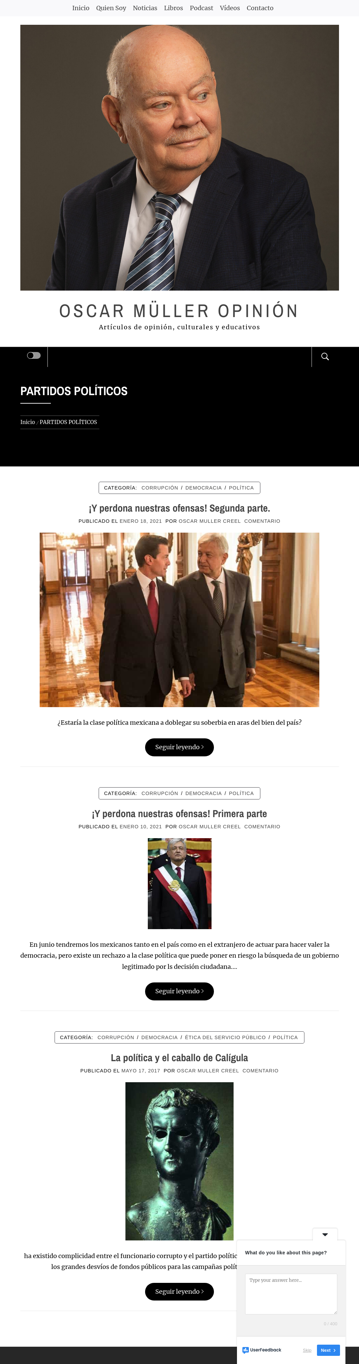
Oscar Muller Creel (210, 521)
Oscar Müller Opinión (179, 310)
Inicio (80, 8)
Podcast (201, 8)
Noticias (145, 8)
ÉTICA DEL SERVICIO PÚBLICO (225, 1037)
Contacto (260, 8)
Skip (307, 1350)
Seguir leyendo (179, 747)
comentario (262, 521)
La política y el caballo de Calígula (179, 1057)
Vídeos (230, 8)
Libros (173, 8)
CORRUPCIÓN (160, 488)
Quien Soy (111, 8)
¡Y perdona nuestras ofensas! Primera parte (179, 813)
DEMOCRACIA (203, 488)
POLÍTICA (241, 488)
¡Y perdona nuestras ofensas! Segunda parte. (179, 508)
